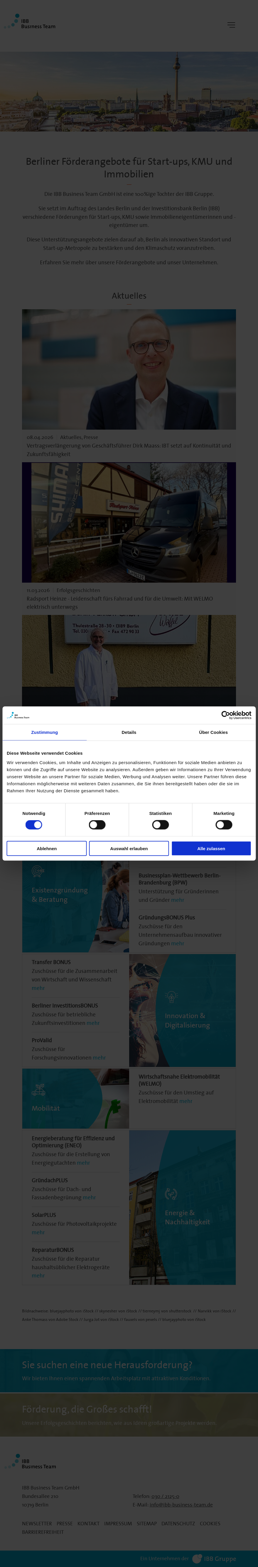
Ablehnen (47, 848)
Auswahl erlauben (129, 848)
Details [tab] (129, 732)
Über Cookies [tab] (213, 732)
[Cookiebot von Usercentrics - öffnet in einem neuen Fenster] (225, 715)
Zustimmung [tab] (44, 732)
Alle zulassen (211, 848)
